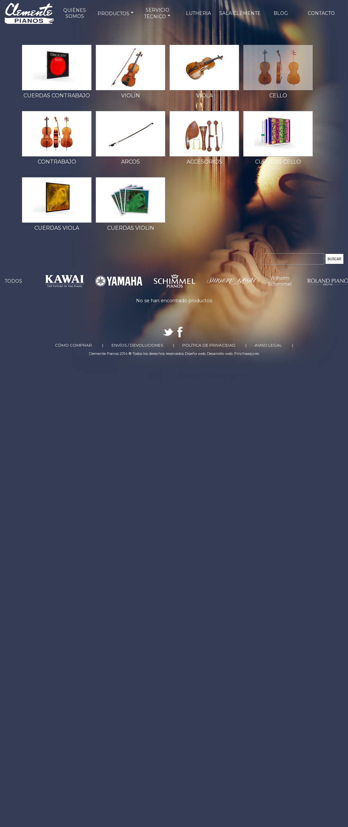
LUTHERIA (198, 13)
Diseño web (195, 353)
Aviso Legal (268, 345)
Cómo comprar (73, 345)
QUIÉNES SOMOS (74, 13)
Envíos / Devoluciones (137, 345)
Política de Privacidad (209, 345)
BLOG (281, 13)
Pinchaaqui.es (246, 353)
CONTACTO (321, 13)
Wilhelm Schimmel (279, 281)
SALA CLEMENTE (240, 13)
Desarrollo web (220, 353)
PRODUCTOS (116, 14)
